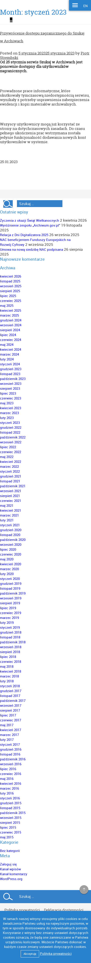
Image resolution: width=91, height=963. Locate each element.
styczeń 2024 (10, 364)
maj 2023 (6, 403)
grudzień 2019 (10, 583)
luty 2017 (7, 739)
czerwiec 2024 (10, 339)
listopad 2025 (10, 281)
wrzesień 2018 (10, 647)
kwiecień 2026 (10, 276)
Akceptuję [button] (30, 954)
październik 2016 (12, 759)
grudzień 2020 (10, 530)
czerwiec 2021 (10, 500)
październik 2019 (12, 593)
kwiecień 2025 (10, 310)
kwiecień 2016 (10, 783)
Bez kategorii (10, 850)
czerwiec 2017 (10, 720)
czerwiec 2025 (10, 300)
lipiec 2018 (8, 656)
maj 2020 (6, 559)
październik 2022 (12, 437)
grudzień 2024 (10, 320)
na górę (84, 889)
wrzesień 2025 (10, 286)
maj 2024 (6, 344)
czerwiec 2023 (10, 398)
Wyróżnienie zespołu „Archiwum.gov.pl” (30, 225)
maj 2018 (6, 666)
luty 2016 (7, 793)
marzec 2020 (9, 569)
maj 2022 (6, 456)
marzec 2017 (9, 734)
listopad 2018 (10, 637)
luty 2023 (7, 417)
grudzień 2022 (10, 427)
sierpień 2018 (10, 652)
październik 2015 (12, 812)
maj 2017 (6, 725)
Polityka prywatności (22, 909)
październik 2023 (12, 378)
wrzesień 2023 (10, 383)
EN (85, 6)
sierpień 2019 (10, 603)
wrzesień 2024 (10, 325)
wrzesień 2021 (10, 491)
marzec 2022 (9, 466)
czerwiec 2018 (10, 661)
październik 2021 (12, 486)
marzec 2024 (9, 354)
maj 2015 (6, 837)
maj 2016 (6, 778)
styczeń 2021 (10, 525)
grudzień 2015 (10, 803)
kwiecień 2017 (10, 730)
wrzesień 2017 (10, 705)
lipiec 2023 (8, 393)
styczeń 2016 (10, 798)
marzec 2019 (9, 617)
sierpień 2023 (10, 388)
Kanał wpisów (10, 869)
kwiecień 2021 (10, 510)
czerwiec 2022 (10, 452)
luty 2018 (7, 681)
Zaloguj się (8, 864)
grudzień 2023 (10, 369)
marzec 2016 (9, 788)
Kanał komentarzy (13, 874)
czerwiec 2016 (10, 773)
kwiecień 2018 (10, 671)
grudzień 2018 (10, 632)
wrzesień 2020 (10, 544)
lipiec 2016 (8, 769)
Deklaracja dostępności (63, 909)
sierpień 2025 (10, 291)
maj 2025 (6, 305)
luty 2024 (7, 359)
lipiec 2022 (8, 447)
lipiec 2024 (8, 335)
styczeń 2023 (10, 422)
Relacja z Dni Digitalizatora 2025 (24, 235)
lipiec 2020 (8, 549)
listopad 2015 (10, 808)
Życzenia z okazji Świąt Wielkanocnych (29, 220)
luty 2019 (7, 622)
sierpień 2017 (10, 710)
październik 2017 (12, 700)
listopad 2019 (10, 588)
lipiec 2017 (8, 715)
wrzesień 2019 (10, 598)
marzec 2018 (9, 676)
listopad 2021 (10, 481)
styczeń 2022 (10, 471)
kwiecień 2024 (10, 349)
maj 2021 (6, 505)
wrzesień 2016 (10, 764)
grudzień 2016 (10, 749)
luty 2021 (7, 520)
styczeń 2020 (10, 578)
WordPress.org (11, 879)
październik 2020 (12, 539)
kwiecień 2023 (10, 408)
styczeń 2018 (10, 686)
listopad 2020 (10, 534)
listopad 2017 (10, 695)
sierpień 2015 (10, 822)
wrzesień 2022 (10, 442)
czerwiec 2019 (10, 613)
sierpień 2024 (10, 330)
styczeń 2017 (10, 744)
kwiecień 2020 (10, 564)
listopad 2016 (10, 754)
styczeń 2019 (10, 627)
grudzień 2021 (10, 476)
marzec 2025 (9, 315)
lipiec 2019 (8, 608)
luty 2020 (7, 574)
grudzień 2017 (10, 691)
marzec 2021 (9, 515)
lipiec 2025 (8, 296)
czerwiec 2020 (10, 554)
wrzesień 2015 (10, 817)
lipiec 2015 (8, 827)
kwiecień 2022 (10, 461)
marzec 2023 (9, 413)
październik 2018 (12, 642)
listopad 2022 (10, 432)
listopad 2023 (10, 374)
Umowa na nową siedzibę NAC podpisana (31, 249)
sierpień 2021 (10, 495)
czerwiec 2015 (10, 832)
